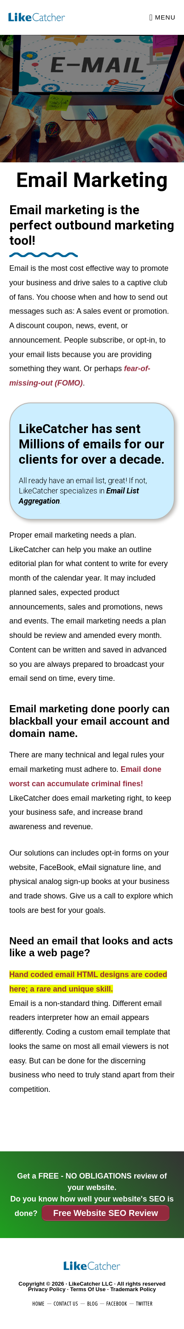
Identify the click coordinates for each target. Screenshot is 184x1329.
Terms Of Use (88, 1289)
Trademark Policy (133, 1289)
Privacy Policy (46, 1289)
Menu (165, 17)
